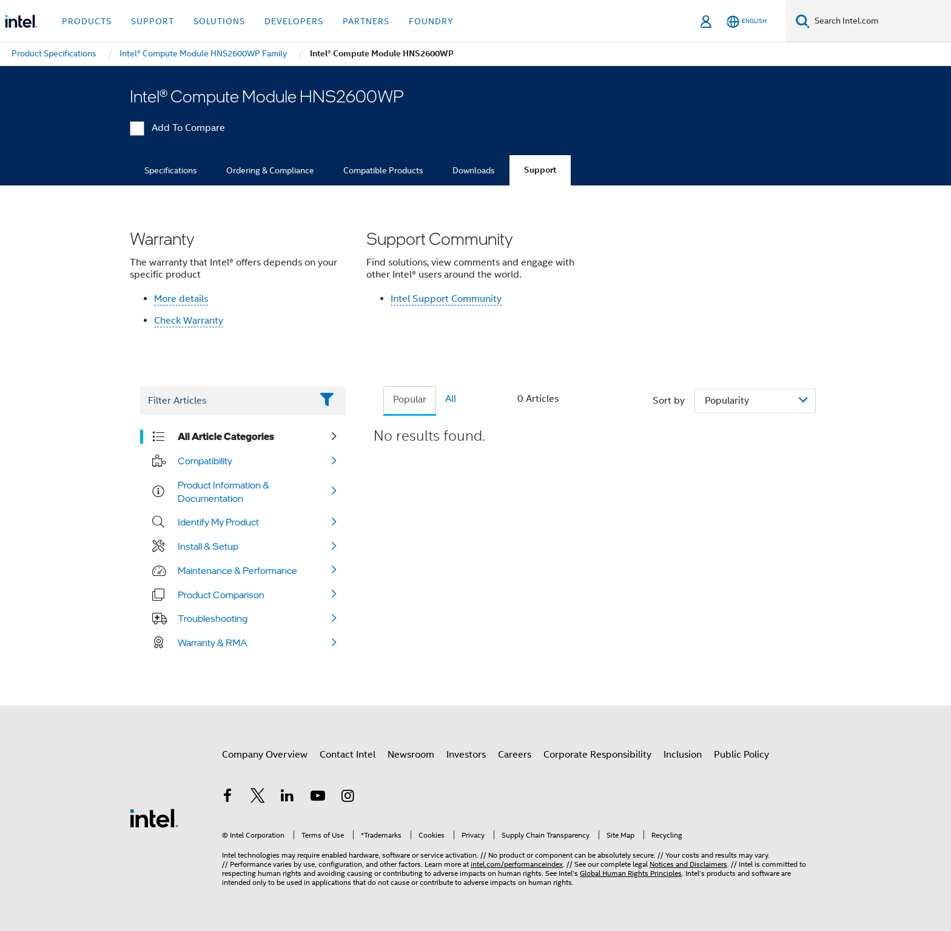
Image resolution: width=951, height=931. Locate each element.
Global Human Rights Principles (631, 873)
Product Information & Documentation (223, 491)
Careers (514, 755)
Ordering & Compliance (270, 170)
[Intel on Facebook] (227, 798)
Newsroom (411, 755)
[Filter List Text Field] (226, 401)
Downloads (473, 170)
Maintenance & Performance (237, 570)
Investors (466, 755)
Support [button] (152, 21)
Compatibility (205, 461)
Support (540, 170)
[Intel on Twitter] (257, 798)
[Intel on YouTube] (317, 798)
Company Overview (264, 755)
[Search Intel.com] (880, 21)
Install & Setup (208, 546)
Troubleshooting (212, 618)
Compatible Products (383, 170)
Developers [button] (293, 21)
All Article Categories (226, 436)
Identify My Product (218, 522)
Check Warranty (188, 321)
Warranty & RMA (212, 642)
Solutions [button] (219, 21)
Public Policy (741, 755)
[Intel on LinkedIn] (287, 798)
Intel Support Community (446, 299)
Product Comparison (221, 595)
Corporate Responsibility (597, 755)
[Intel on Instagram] (347, 798)
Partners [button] (366, 21)
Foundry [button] (431, 21)
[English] (747, 21)
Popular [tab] (409, 399)
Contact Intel (347, 755)
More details (181, 299)
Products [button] (87, 21)
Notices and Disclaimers (688, 864)
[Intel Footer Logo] (154, 818)
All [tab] (450, 399)
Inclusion (683, 755)
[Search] (803, 20)
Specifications (170, 170)
